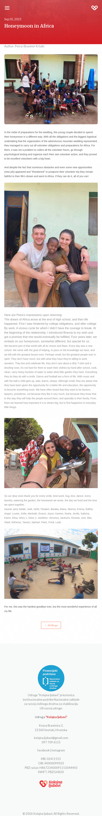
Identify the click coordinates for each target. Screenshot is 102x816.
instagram (58, 750)
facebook (43, 750)
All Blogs (51, 625)
